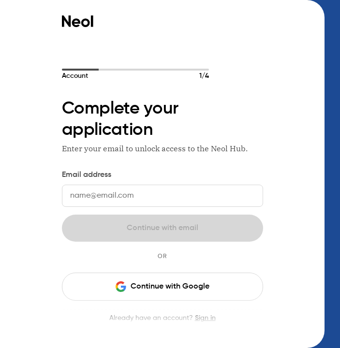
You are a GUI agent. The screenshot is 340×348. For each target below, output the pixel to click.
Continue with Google (162, 286)
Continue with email (162, 228)
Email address (86, 175)
